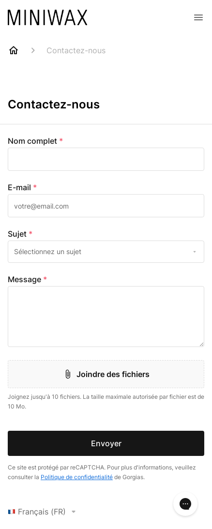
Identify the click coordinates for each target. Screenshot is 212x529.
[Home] (13, 50)
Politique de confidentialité (77, 477)
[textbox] (106, 159)
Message (27, 279)
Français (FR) (43, 511)
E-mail (22, 187)
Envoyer (106, 443)
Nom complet (35, 141)
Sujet (20, 234)
